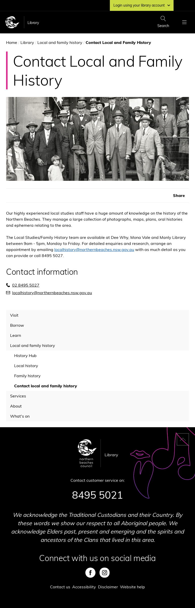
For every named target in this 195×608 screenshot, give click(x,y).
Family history (27, 375)
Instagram (105, 573)
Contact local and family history (45, 385)
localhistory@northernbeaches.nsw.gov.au (94, 249)
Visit (14, 315)
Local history (26, 365)
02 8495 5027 (25, 285)
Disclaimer (108, 586)
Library (33, 22)
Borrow (17, 325)
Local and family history (59, 42)
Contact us (60, 586)
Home (11, 42)
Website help (132, 586)
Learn (15, 335)
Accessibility (84, 586)
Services (18, 395)
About (16, 406)
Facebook (90, 573)
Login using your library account (141, 5)
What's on (20, 416)
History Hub (25, 355)
